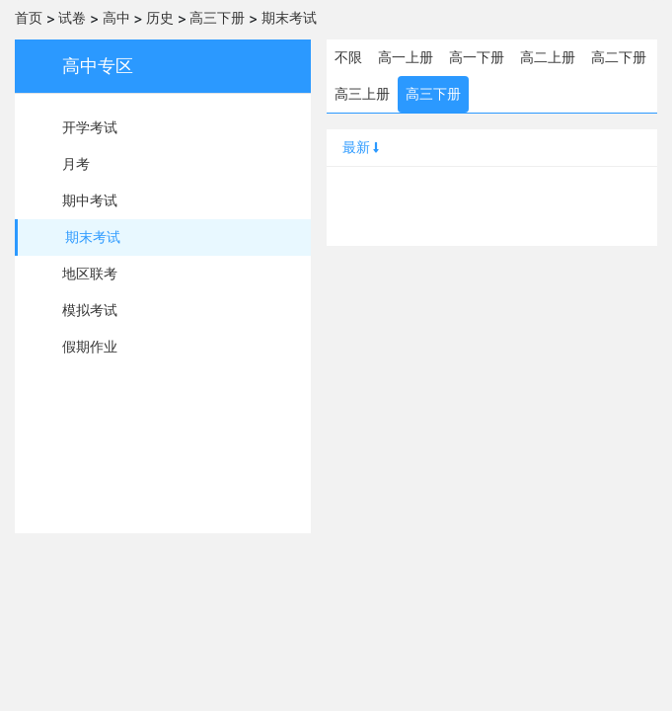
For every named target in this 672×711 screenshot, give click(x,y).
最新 (362, 147)
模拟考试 (89, 310)
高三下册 (217, 18)
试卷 (72, 18)
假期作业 (89, 347)
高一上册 (405, 57)
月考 (76, 164)
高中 (116, 18)
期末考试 (289, 18)
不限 (348, 57)
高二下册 (618, 57)
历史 (160, 18)
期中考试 (89, 200)
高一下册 (476, 57)
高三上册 (362, 94)
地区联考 (89, 273)
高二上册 (547, 57)
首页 (28, 18)
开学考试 (89, 127)
